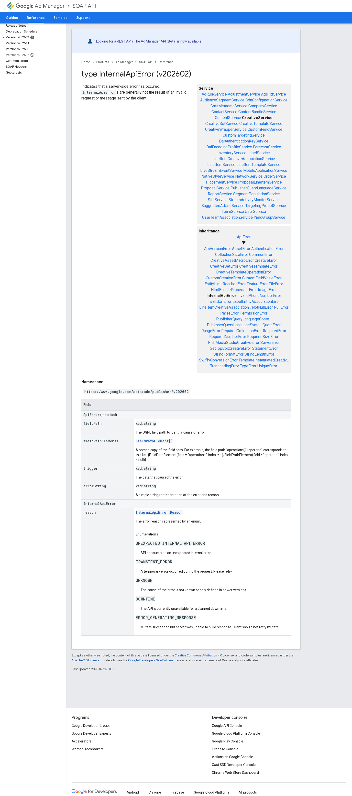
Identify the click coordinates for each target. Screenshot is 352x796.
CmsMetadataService (228, 106)
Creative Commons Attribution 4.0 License (204, 655)
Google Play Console (227, 741)
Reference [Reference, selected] (36, 17)
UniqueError (267, 366)
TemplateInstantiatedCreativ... (264, 360)
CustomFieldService (265, 129)
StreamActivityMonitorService (254, 199)
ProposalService (215, 188)
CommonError (260, 254)
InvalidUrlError (219, 301)
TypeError (248, 366)
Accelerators (81, 741)
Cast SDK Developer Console (234, 765)
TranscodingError (224, 366)
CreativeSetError (224, 266)
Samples (60, 17)
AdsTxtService (273, 94)
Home (85, 62)
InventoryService (232, 153)
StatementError (265, 348)
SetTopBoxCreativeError (230, 348)
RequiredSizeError (262, 336)
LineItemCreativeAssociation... (225, 307)
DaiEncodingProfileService (229, 147)
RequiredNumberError (227, 336)
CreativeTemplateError (258, 266)
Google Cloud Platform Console (236, 733)
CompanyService (262, 106)
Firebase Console (225, 749)
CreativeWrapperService (226, 129)
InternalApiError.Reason (159, 512)
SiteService (218, 199)
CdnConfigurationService (266, 100)
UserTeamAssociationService (227, 217)
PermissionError (253, 313)
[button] (32, 37)
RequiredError (274, 330)
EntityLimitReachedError (225, 284)
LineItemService (221, 164)
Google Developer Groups (91, 726)
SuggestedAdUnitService (222, 205)
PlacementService (221, 182)
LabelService (258, 153)
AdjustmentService (244, 94)
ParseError (229, 313)
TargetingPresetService (265, 205)
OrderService (275, 176)
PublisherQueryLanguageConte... (243, 319)
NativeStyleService (217, 176)
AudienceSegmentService (222, 100)
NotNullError (262, 307)
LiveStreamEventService (221, 170)
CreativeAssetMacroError (232, 260)
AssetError (241, 248)
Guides (12, 17)
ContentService (228, 117)
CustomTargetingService (244, 135)
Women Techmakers (88, 749)
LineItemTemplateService (258, 164)
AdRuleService (214, 94)
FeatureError (257, 284)
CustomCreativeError (223, 278)
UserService (255, 211)
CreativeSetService (221, 123)
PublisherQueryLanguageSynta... (234, 325)
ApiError (244, 237)
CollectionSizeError (231, 254)
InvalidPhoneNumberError (259, 295)
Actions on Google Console (232, 757)
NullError (281, 307)
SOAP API (84, 6)
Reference (166, 62)
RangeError (210, 330)
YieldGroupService (269, 217)
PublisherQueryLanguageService (258, 188)
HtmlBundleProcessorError (234, 289)
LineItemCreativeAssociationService (243, 158)
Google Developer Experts (91, 733)
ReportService (220, 194)
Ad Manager (40, 6)
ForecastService (267, 147)
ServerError (270, 342)
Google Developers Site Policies (150, 660)
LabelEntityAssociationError (256, 301)
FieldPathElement (152, 441)
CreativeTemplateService (260, 123)
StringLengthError (259, 354)
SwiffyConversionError (218, 360)
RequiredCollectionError (241, 330)
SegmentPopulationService (256, 194)
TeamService (233, 211)
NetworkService (249, 176)
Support (83, 17)
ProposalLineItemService (260, 182)
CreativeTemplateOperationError (243, 272)
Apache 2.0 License (85, 660)
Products (102, 62)
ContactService (224, 111)
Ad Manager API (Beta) (158, 41)
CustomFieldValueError (262, 278)
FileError (276, 284)
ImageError (267, 289)
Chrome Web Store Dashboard (235, 772)
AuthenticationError (267, 248)
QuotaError (272, 325)
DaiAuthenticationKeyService (243, 141)
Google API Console (227, 726)
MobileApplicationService (265, 170)
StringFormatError (228, 354)
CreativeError (266, 260)
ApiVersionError (217, 248)
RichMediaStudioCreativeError (233, 342)
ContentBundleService (257, 111)
